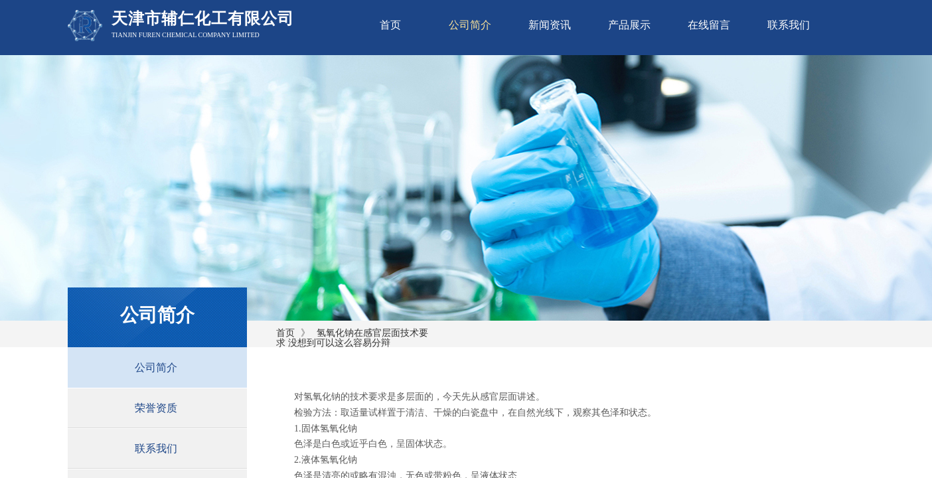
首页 (390, 25)
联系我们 (788, 25)
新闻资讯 (549, 25)
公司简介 (470, 25)
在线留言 (709, 25)
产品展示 (629, 25)
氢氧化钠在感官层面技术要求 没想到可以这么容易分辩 (352, 338)
